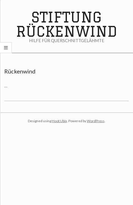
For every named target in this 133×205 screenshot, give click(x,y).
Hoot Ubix (59, 121)
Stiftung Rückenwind (66, 24)
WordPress (96, 121)
